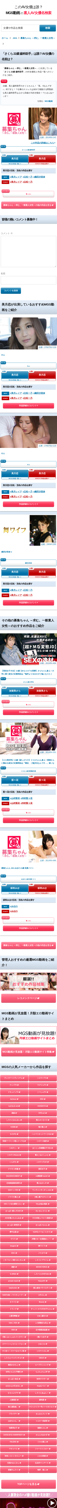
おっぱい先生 (14, 1152)
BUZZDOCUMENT (14, 949)
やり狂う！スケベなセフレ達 (14, 1124)
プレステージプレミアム (14, 851)
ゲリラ (14, 1012)
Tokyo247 (43, 1054)
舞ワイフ (42, 1019)
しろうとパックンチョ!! (14, 1131)
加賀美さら (15, 563)
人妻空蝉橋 (14, 1089)
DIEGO (43, 1131)
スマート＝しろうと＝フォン (14, 1117)
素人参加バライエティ (42, 1061)
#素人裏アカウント (43, 970)
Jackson (14, 872)
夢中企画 (14, 1005)
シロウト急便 (43, 914)
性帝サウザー (43, 1152)
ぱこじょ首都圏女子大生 (42, 921)
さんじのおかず (43, 1208)
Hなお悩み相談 (43, 977)
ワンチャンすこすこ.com (42, 963)
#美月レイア (16, 177)
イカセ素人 (42, 1215)
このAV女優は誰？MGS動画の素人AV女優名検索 (34, 1329)
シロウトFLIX (42, 935)
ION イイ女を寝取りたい (14, 977)
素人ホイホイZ (42, 893)
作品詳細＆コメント (28, 374)
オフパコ (14, 1075)
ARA (28, 194)
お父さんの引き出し (14, 1159)
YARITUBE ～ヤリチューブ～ (14, 1068)
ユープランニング (43, 1138)
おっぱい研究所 (14, 998)
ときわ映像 (42, 1229)
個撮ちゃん (42, 1201)
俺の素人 (42, 900)
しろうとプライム (43, 1033)
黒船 (14, 886)
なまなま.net (14, 879)
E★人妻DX (42, 1089)
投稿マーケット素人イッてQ (14, 914)
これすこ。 (14, 921)
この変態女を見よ (43, 1096)
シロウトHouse (14, 928)
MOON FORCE (42, 1040)
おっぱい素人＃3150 (14, 984)
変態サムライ (14, 1243)
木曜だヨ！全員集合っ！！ (43, 1012)
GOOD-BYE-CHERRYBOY (14, 1208)
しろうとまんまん (14, 893)
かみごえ (42, 1117)
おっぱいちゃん (43, 998)
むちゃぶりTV (14, 1166)
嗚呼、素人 (42, 1243)
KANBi (14, 900)
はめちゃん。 (14, 1194)
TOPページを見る (28, 1257)
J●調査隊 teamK (43, 949)
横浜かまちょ (14, 1138)
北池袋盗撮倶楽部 (14, 956)
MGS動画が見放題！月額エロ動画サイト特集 (28, 825)
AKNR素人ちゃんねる (14, 991)
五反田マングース (43, 1236)
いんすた (14, 935)
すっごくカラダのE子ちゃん (42, 1082)
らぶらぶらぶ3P (43, 1145)
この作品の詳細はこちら (43, 143)
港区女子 (42, 942)
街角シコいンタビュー (14, 1229)
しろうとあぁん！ (43, 1166)
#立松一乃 (28, 177)
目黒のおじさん (14, 1236)
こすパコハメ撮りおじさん (14, 1033)
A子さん (42, 1068)
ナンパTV (14, 858)
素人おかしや (43, 956)
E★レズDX (14, 1096)
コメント (7, 233)
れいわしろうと (43, 984)
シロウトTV (42, 851)
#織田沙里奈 (39, 177)
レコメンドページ (28, 789)
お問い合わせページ (28, 1338)
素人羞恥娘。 (14, 1180)
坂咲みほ (14, 696)
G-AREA (14, 1047)
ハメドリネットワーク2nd (43, 907)
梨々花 (14, 620)
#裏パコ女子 (42, 1110)
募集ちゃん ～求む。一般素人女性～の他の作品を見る (28, 205)
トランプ (14, 1082)
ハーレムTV (42, 865)
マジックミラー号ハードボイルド (42, 1180)
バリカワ (42, 1026)
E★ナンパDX (14, 963)
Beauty (43, 1075)
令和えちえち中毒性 (14, 1145)
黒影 (14, 1040)
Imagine (14, 1019)
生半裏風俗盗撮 (43, 1103)
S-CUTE (14, 907)
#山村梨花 (15, 638)
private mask (14, 1054)
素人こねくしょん (43, 928)
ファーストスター (43, 1222)
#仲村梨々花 (27, 638)
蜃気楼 (42, 1173)
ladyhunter (14, 1061)
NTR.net (43, 886)
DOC (14, 1026)
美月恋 (14, 158)
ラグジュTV (42, 858)
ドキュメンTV (14, 865)
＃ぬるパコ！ (43, 1159)
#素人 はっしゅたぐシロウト (14, 1110)
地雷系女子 (14, 1201)
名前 (3, 273)
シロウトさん (43, 1124)
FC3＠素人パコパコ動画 (43, 991)
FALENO (14, 1215)
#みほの (14, 715)
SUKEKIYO (43, 879)
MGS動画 (49, 101)
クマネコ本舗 (14, 942)
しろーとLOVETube (42, 1047)
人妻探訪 (14, 1173)
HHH (14, 1103)
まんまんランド (43, 1187)
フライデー (14, 1187)
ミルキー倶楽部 (43, 1194)
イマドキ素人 (14, 970)
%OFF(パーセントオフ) (43, 1005)
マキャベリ (14, 1222)
